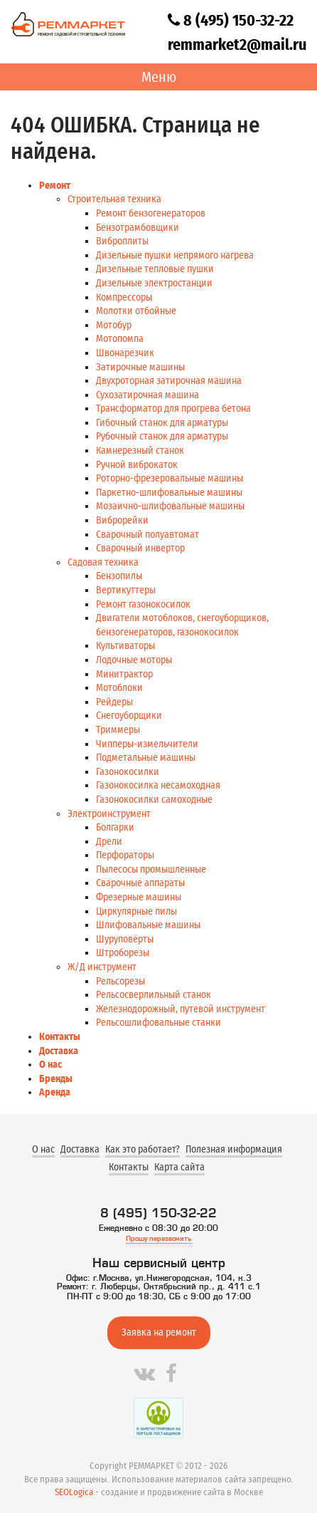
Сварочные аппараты (140, 883)
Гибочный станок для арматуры (162, 423)
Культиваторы (125, 646)
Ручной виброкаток (137, 465)
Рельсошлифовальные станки (158, 1023)
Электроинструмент (109, 814)
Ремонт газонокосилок (143, 604)
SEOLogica (74, 1492)
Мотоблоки (119, 688)
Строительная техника (114, 199)
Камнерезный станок (140, 450)
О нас (50, 1065)
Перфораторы (125, 855)
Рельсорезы (120, 981)
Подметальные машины (145, 758)
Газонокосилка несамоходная (158, 785)
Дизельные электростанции (154, 283)
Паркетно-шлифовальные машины (169, 493)
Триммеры (118, 730)
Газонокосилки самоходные (154, 800)
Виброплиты (122, 241)
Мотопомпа (120, 339)
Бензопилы (119, 576)
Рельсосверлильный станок (153, 995)
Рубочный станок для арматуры (162, 436)
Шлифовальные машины (148, 925)
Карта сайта (179, 1167)
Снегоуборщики (129, 715)
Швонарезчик (125, 353)
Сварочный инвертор (140, 548)
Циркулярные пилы (136, 911)
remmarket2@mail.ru (237, 44)
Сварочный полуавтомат (147, 535)
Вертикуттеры (126, 590)
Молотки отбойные (136, 311)
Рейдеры (114, 702)
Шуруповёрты (125, 939)
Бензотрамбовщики (137, 228)
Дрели (109, 842)
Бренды (55, 1079)
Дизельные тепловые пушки (155, 269)
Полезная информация (234, 1149)
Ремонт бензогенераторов (150, 213)
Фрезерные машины (138, 897)
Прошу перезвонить (158, 1238)
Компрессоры (124, 297)
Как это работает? (142, 1149)
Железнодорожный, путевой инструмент (180, 1009)
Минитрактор (124, 674)
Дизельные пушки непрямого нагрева (175, 255)
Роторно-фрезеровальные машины (169, 478)
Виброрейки (122, 520)
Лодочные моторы (134, 660)
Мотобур (113, 325)
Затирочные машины (140, 367)
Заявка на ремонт (159, 1332)
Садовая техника (103, 562)
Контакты (59, 1037)
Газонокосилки (127, 772)
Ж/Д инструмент (102, 967)
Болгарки (115, 827)
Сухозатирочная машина (147, 395)
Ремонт (54, 186)
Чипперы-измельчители (147, 744)
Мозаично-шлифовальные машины (170, 506)
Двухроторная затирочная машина (169, 381)
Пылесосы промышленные (151, 869)
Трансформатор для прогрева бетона (173, 408)
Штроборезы (122, 953)
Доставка (58, 1051)
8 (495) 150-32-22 (231, 20)
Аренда (54, 1092)
